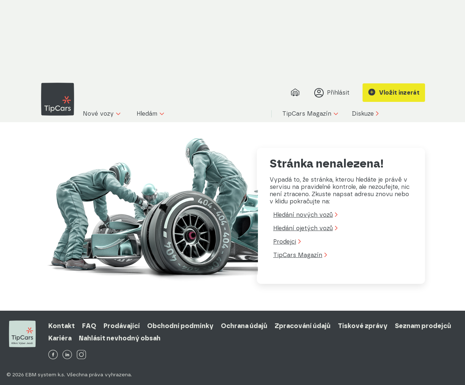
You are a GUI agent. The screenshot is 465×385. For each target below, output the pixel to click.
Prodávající (122, 326)
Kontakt (61, 326)
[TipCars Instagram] (81, 355)
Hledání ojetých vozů (305, 228)
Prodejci (287, 241)
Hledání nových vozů (305, 214)
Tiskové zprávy (363, 326)
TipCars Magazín (300, 255)
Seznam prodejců (423, 326)
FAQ (89, 326)
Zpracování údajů (303, 326)
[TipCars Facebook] (53, 355)
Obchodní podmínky (180, 326)
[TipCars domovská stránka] (60, 99)
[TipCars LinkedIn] (67, 355)
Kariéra (60, 338)
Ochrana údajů (244, 326)
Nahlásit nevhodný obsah (120, 338)
